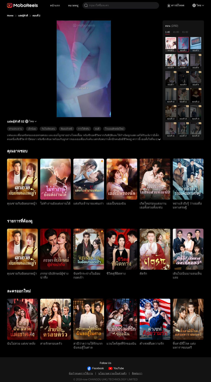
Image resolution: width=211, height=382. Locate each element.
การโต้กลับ (83, 128)
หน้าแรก (55, 5)
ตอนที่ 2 (36, 15)
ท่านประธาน (15, 128)
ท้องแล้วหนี (66, 128)
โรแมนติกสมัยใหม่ (114, 128)
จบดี (97, 128)
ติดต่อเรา (137, 373)
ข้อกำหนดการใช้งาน (81, 373)
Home (10, 15)
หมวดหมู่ (73, 5)
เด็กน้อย (32, 128)
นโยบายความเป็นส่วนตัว (112, 373)
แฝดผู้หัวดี (23, 15)
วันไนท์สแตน (48, 128)
